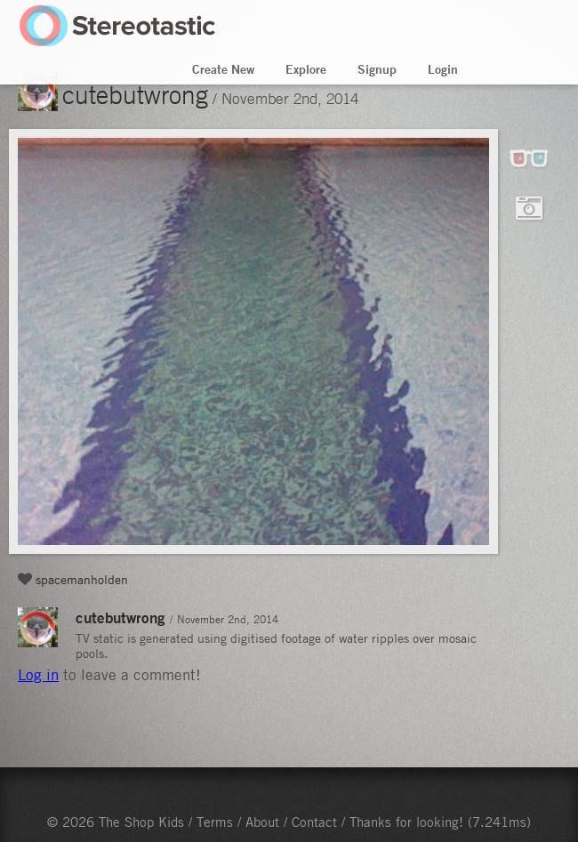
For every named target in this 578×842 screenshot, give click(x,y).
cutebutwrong (135, 94)
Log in (38, 675)
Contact (314, 822)
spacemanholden (82, 579)
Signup (377, 69)
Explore (305, 69)
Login (443, 69)
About (262, 822)
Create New (223, 69)
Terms (215, 822)
